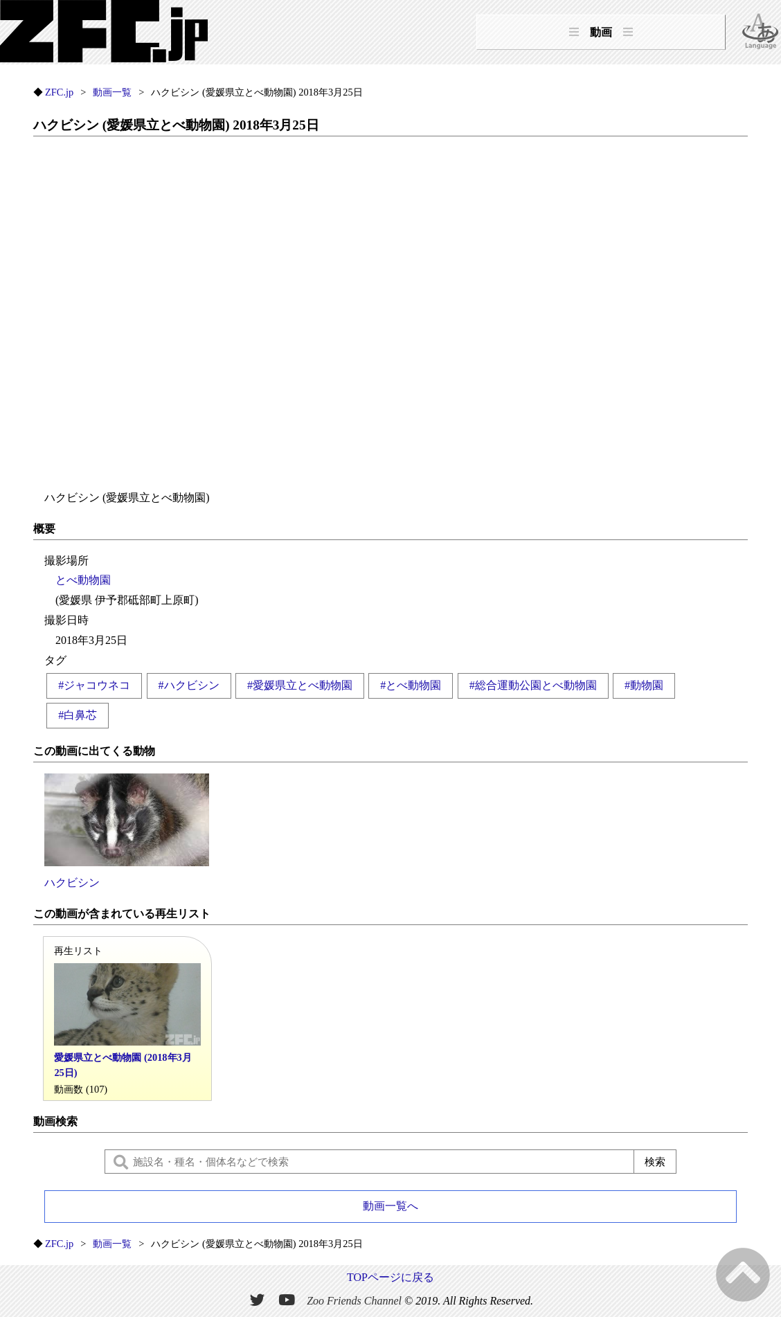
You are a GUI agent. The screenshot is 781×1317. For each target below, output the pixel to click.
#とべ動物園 (410, 685)
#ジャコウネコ (94, 685)
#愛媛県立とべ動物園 (299, 685)
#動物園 (644, 685)
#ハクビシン (189, 685)
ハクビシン (126, 830)
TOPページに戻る (390, 1277)
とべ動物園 (83, 580)
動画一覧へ (390, 1206)
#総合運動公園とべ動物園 (533, 685)
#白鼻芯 (77, 715)
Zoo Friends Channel (354, 1300)
